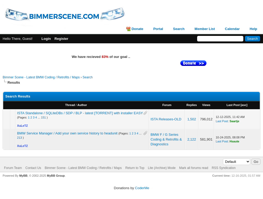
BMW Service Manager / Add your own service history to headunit (67, 133)
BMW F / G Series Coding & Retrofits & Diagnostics (166, 139)
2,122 (191, 139)
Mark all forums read (193, 168)
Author (82, 105)
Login (46, 39)
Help (253, 29)
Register (61, 39)
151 (43, 117)
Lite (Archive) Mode (162, 168)
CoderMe (142, 188)
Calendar (232, 29)
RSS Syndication (224, 168)
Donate (137, 29)
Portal (158, 29)
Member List (204, 29)
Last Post (233, 105)
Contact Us (33, 168)
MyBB (23, 175)
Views (206, 105)
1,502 (191, 119)
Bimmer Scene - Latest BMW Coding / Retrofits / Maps (41, 77)
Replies (191, 105)
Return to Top (135, 168)
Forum (166, 105)
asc (243, 105)
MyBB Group (56, 175)
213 (19, 137)
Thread (70, 105)
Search (178, 29)
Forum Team (13, 168)
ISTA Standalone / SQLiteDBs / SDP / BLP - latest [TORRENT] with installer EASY (80, 113)
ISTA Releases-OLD (166, 119)
